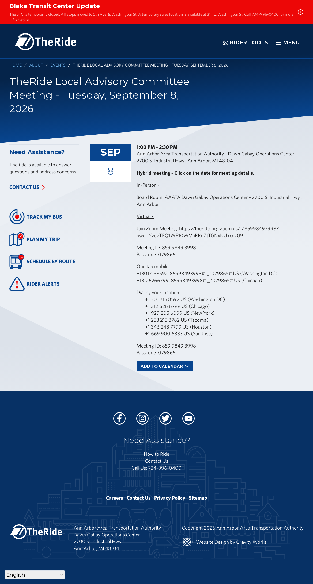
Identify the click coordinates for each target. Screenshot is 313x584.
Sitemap (198, 498)
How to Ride (156, 454)
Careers (114, 498)
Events (58, 64)
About (36, 64)
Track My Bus (35, 216)
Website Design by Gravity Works (224, 542)
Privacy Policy (169, 498)
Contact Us (24, 187)
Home (15, 64)
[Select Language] (35, 575)
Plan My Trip (34, 239)
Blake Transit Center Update (54, 6)
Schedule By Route (42, 261)
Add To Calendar (165, 366)
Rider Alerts (34, 283)
